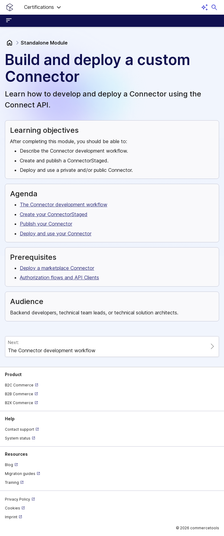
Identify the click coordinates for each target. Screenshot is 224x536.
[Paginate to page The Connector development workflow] (112, 346)
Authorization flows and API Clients (59, 277)
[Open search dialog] (214, 7)
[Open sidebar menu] (10, 21)
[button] (42, 7)
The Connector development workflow (63, 204)
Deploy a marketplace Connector (57, 268)
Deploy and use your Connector (55, 233)
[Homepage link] (10, 7)
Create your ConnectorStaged (53, 214)
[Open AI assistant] (204, 7)
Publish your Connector (46, 224)
